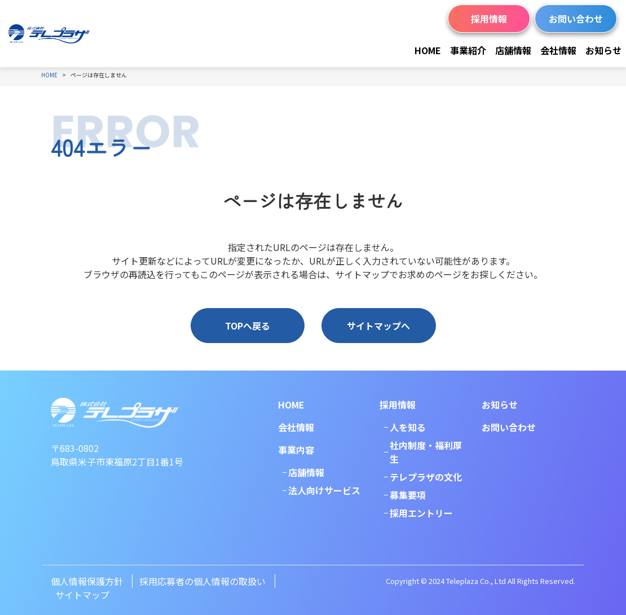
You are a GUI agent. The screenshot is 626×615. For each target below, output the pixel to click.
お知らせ (603, 50)
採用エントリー (421, 513)
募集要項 (408, 495)
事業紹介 (468, 50)
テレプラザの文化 (426, 477)
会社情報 (558, 50)
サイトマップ (82, 594)
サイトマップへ (378, 325)
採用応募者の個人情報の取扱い (202, 581)
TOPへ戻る (247, 325)
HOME (428, 50)
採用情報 (489, 18)
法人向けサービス (324, 490)
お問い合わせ (576, 18)
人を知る (408, 427)
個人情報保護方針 (87, 581)
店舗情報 (513, 50)
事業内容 (296, 449)
